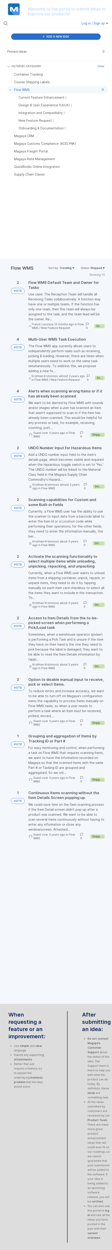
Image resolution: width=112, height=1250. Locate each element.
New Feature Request (55, 328)
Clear (101, 66)
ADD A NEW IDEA (55, 36)
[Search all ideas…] (34, 23)
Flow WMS (41, 379)
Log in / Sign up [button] (95, 23)
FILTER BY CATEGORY (24, 66)
